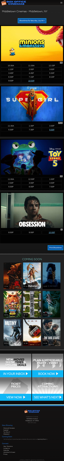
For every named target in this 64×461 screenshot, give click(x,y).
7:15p (31, 77)
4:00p (51, 183)
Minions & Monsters (9, 428)
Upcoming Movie (41, 439)
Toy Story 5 (6, 432)
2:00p (31, 69)
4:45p (31, 73)
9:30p (51, 130)
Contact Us (6, 448)
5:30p (51, 73)
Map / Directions (8, 446)
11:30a (31, 65)
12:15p (52, 65)
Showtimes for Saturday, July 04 (32, 20)
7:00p (51, 187)
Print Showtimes (55, 247)
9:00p (11, 81)
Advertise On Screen (9, 452)
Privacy (5, 454)
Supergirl (5, 430)
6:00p (31, 187)
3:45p (11, 73)
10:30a (11, 65)
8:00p (11, 232)
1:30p (31, 126)
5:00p (11, 187)
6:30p (11, 77)
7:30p (31, 130)
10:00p (31, 81)
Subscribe (6, 450)
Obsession (6, 434)
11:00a (11, 179)
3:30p (51, 126)
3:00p (51, 69)
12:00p (31, 179)
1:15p (11, 69)
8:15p (51, 77)
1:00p (51, 179)
